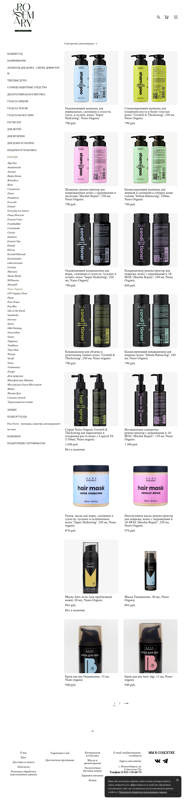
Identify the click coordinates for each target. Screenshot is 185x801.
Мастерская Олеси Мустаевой (24, 384)
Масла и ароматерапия (92, 762)
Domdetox (13, 197)
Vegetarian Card (59, 753)
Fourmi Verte (14, 219)
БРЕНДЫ (12, 157)
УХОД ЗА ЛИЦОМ (17, 101)
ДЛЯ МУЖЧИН (16, 136)
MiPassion (13, 280)
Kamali (11, 245)
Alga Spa (11, 163)
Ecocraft (11, 202)
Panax (10, 297)
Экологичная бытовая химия (92, 769)
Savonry (11, 319)
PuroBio (11, 306)
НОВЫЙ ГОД (15, 54)
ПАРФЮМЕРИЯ (16, 60)
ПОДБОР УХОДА (17, 416)
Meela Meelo (14, 276)
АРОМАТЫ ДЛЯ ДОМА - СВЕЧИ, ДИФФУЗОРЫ (33, 70)
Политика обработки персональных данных (23, 773)
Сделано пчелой (16, 397)
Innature (12, 237)
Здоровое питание (92, 775)
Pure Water (13, 302)
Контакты (24, 766)
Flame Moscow (15, 215)
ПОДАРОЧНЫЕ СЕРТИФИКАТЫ (26, 443)
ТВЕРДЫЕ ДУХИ (17, 80)
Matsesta (12, 271)
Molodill (12, 284)
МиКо (10, 389)
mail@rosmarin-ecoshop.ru (131, 754)
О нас (23, 752)
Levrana (11, 267)
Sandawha (12, 315)
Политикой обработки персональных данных (143, 792)
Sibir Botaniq (14, 328)
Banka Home (14, 176)
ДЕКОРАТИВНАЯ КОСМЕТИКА (26, 94)
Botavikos (12, 180)
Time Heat (12, 350)
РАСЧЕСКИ (14, 122)
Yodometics (13, 367)
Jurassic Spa (13, 241)
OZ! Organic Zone (17, 293)
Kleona (11, 250)
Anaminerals (14, 167)
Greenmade (13, 228)
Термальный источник (20, 402)
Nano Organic (15, 289)
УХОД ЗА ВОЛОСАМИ (20, 115)
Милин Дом (14, 393)
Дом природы (15, 376)
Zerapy (11, 371)
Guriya (11, 232)
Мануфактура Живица (20, 380)
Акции (92, 780)
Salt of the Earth (16, 310)
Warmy (11, 354)
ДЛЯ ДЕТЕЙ (14, 129)
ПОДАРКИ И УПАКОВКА (21, 150)
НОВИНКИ (14, 436)
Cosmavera (13, 189)
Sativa (10, 323)
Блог (23, 757)
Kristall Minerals (16, 254)
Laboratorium (14, 263)
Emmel (11, 206)
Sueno (10, 337)
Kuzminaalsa (14, 258)
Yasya (10, 363)
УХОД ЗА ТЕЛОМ (17, 108)
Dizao (10, 193)
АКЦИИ (11, 409)
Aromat (11, 171)
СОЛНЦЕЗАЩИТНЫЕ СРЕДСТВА (27, 87)
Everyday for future (18, 210)
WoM (10, 358)
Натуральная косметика (92, 754)
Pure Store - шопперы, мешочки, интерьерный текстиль (34, 426)
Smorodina (13, 332)
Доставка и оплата (24, 762)
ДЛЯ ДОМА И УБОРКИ (20, 143)
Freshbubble (13, 224)
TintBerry (12, 345)
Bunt (10, 184)
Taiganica (12, 341)
